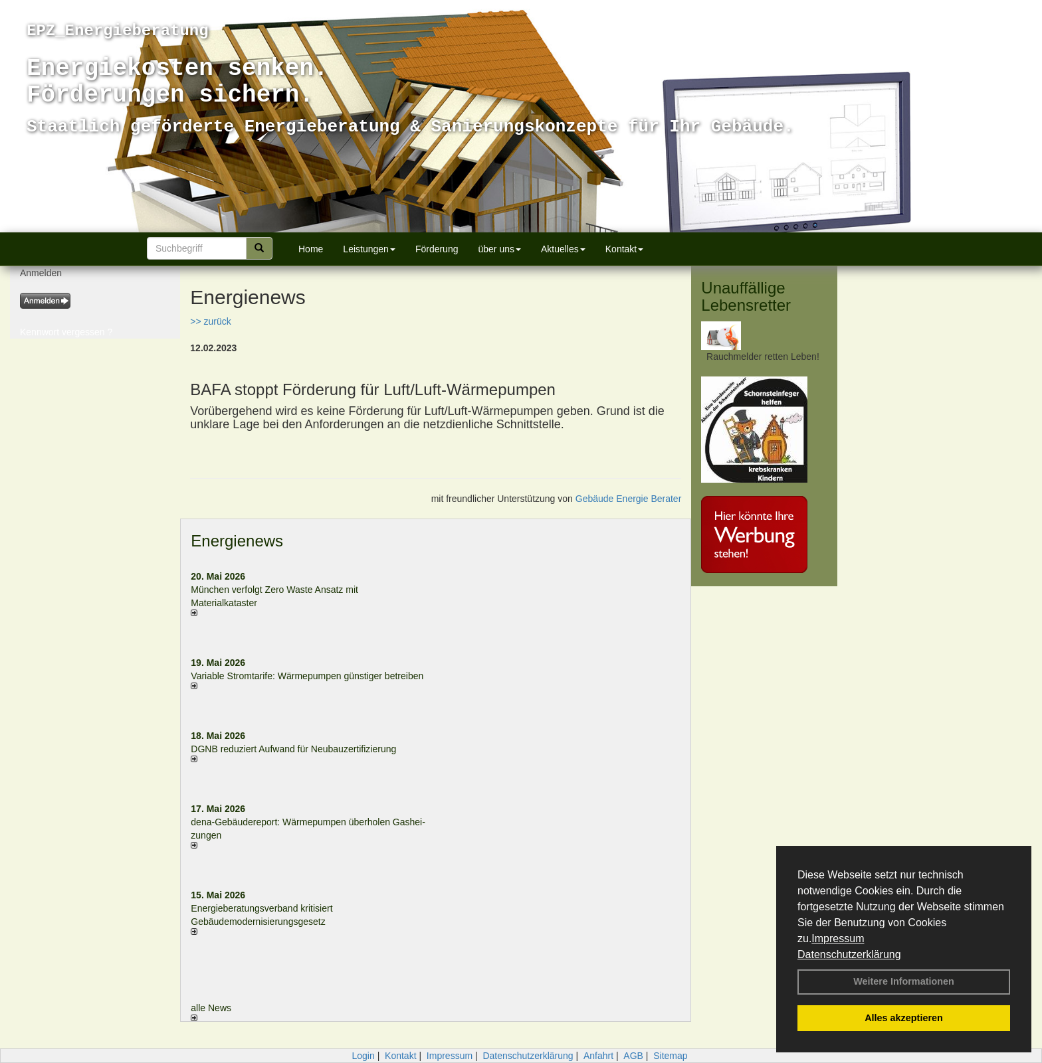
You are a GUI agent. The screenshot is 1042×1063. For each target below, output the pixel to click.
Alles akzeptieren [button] (904, 1018)
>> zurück (210, 321)
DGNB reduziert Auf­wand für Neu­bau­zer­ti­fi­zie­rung (293, 749)
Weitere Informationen (903, 981)
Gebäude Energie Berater (628, 498)
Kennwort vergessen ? (66, 332)
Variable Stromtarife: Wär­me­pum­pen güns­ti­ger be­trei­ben (307, 676)
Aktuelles (563, 249)
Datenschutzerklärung (849, 954)
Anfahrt (598, 1055)
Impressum (837, 938)
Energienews (237, 541)
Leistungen (369, 249)
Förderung (437, 249)
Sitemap (670, 1055)
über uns (499, 249)
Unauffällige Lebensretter (746, 296)
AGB (633, 1055)
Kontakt (624, 249)
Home (310, 249)
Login (363, 1055)
